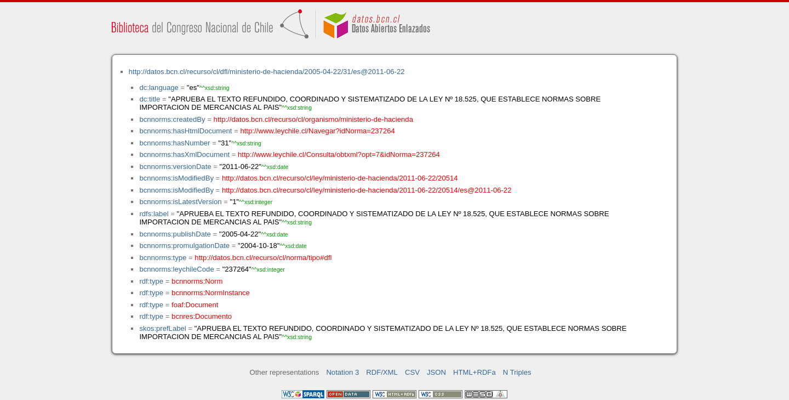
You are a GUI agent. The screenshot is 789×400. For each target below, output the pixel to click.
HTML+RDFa (474, 372)
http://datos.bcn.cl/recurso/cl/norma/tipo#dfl (263, 257)
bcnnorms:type (162, 257)
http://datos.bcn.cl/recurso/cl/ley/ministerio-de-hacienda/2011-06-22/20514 (340, 178)
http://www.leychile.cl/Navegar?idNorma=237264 (317, 131)
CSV (412, 372)
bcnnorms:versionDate (175, 166)
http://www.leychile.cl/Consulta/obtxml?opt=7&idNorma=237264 (339, 154)
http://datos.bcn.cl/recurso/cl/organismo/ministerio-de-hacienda (313, 119)
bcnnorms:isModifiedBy (176, 178)
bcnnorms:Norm (196, 281)
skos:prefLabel (162, 328)
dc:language (158, 87)
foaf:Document (194, 305)
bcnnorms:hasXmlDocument (184, 154)
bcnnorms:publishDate (174, 234)
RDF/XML (382, 372)
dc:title (149, 99)
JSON (436, 372)
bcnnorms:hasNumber (174, 143)
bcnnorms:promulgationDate (184, 245)
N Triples (517, 372)
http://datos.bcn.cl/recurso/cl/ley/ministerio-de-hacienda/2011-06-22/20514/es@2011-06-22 (367, 190)
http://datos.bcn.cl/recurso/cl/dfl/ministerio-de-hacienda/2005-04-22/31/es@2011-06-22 (267, 71)
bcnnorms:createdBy (172, 119)
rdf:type (151, 281)
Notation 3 (342, 372)
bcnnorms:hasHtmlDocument (185, 131)
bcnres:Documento (201, 316)
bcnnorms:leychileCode (176, 269)
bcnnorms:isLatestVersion (180, 202)
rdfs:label (153, 214)
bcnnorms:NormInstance (210, 293)
